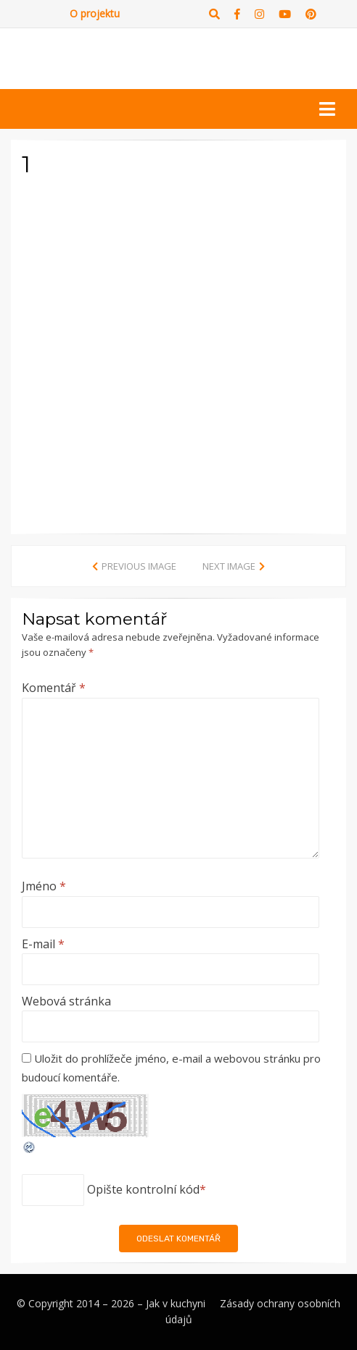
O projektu (95, 13)
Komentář (54, 688)
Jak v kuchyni (175, 1303)
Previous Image (139, 566)
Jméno (44, 886)
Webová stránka (66, 1001)
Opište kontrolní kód (143, 1189)
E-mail (43, 944)
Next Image (228, 566)
